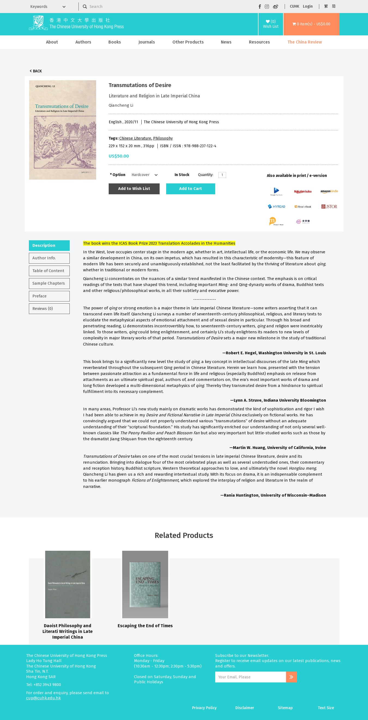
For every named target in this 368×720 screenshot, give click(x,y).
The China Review (304, 42)
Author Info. (44, 258)
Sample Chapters (48, 283)
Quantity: (205, 175)
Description (43, 245)
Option (118, 175)
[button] (311, 24)
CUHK (294, 6)
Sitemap (285, 708)
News (226, 42)
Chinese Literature (135, 138)
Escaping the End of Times (145, 625)
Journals (146, 42)
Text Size (326, 708)
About (52, 42)
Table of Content (48, 270)
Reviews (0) (42, 308)
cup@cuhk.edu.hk (43, 698)
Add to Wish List (134, 188)
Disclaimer (244, 708)
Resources (259, 42)
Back (37, 71)
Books (114, 42)
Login (308, 6)
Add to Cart (190, 188)
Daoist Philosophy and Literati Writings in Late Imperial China (67, 631)
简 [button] (334, 6)
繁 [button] (326, 6)
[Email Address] (250, 677)
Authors (83, 42)
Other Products (188, 42)
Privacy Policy (204, 708)
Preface (39, 296)
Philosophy (163, 138)
